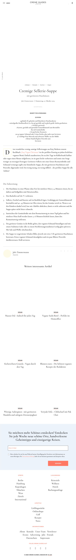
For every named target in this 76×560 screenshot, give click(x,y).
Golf (38, 514)
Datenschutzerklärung (28, 456)
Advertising (35, 534)
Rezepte (38, 517)
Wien (20, 493)
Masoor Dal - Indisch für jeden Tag (20, 315)
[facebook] (30, 549)
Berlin (20, 480)
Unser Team (40, 531)
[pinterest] (40, 549)
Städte (20, 475)
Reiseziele (55, 480)
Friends (50, 534)
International (20, 499)
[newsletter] (46, 549)
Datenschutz (31, 538)
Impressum (45, 538)
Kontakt (30, 531)
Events (25, 534)
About (22, 531)
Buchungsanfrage (55, 490)
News (38, 521)
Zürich (20, 496)
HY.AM (50, 555)
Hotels (55, 487)
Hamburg (20, 483)
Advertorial (38, 107)
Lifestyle (38, 503)
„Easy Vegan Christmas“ (30, 152)
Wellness (55, 483)
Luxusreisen (55, 475)
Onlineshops (38, 511)
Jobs (43, 534)
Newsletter (52, 531)
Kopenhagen (20, 487)
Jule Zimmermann (27, 101)
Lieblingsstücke (38, 508)
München (21, 490)
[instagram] (35, 549)
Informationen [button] (38, 526)
